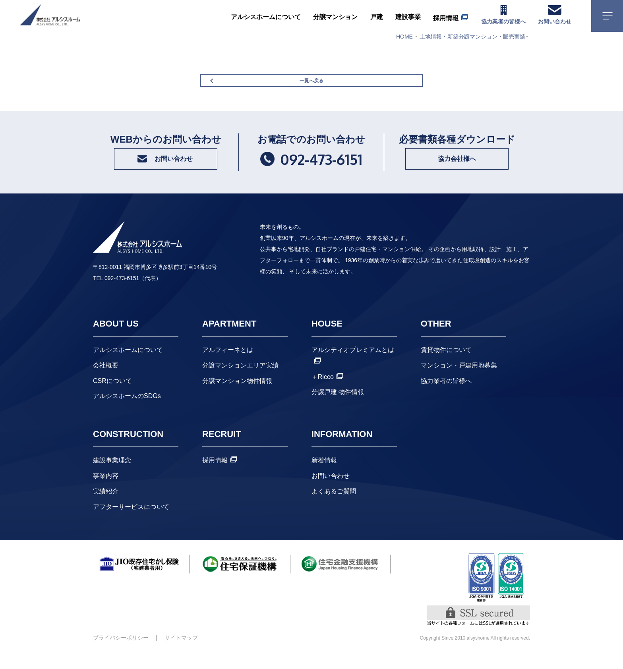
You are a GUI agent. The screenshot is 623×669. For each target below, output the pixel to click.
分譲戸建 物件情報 (338, 405)
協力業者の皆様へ (446, 394)
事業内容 (105, 489)
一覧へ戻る (311, 86)
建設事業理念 (112, 473)
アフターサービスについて (131, 519)
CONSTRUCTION (128, 447)
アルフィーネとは (227, 363)
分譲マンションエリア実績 (240, 378)
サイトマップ (181, 651)
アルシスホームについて (128, 363)
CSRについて (112, 394)
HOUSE (327, 337)
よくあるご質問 (334, 504)
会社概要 (105, 378)
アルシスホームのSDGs (127, 409)
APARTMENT (229, 337)
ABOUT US (116, 337)
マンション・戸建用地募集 (459, 378)
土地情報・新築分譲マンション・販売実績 (472, 36)
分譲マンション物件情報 (237, 394)
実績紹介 (105, 504)
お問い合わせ (331, 489)
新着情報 (324, 473)
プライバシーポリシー (121, 651)
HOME (404, 36)
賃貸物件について (446, 363)
